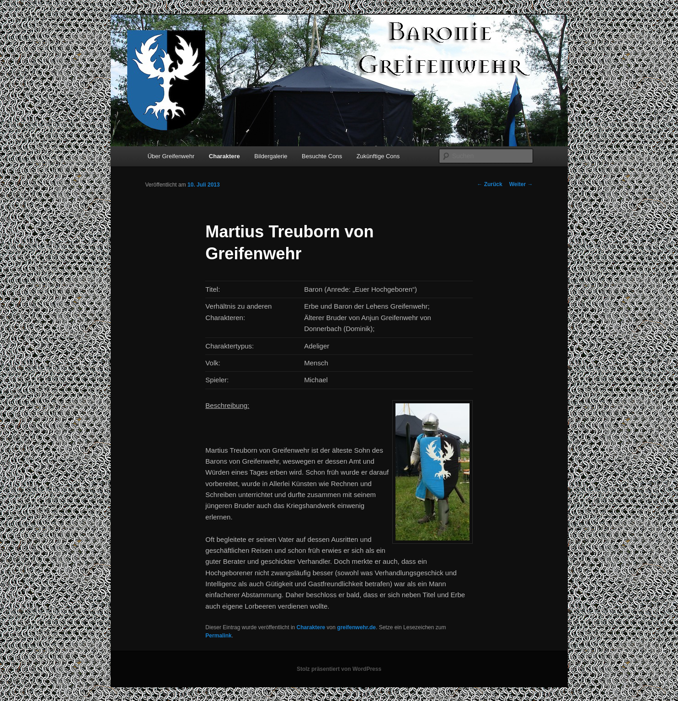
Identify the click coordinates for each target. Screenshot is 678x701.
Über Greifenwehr (171, 156)
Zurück (489, 184)
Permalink (218, 635)
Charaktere (224, 156)
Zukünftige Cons (378, 156)
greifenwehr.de (356, 627)
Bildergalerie (270, 156)
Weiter (521, 184)
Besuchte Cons (322, 156)
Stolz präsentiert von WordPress (339, 669)
